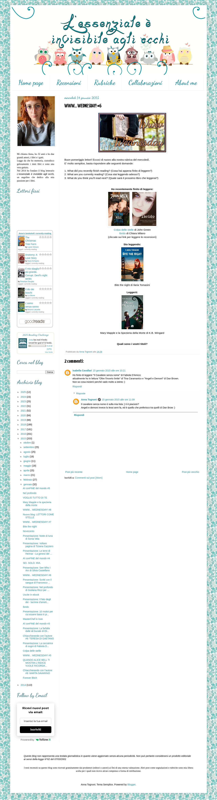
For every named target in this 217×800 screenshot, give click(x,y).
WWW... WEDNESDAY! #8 (37, 509)
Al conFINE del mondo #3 (36, 623)
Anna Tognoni (89, 399)
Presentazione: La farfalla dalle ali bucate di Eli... (36, 630)
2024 (24, 396)
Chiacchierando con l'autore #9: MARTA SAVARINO (37, 672)
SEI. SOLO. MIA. (32, 563)
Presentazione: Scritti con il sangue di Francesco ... (37, 581)
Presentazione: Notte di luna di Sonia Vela (38, 537)
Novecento (28, 531)
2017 (24, 429)
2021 (24, 410)
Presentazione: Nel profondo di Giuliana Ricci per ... (38, 588)
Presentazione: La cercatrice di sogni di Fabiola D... (38, 645)
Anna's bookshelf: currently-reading (35, 233)
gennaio (28, 484)
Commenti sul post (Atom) (88, 477)
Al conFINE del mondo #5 (36, 488)
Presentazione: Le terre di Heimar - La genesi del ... (37, 552)
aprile (26, 470)
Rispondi (77, 386)
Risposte (80, 393)
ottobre (27, 442)
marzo (27, 475)
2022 (24, 406)
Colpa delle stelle (124, 229)
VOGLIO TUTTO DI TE (35, 497)
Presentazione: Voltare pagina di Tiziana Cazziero (38, 545)
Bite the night (30, 526)
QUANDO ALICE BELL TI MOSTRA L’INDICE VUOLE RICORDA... (36, 663)
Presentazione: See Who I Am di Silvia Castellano (37, 569)
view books (49, 352)
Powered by (36, 739)
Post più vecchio (190, 472)
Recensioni (68, 83)
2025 (24, 392)
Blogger (131, 784)
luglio (26, 456)
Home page (30, 83)
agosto (27, 452)
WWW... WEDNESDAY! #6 (37, 575)
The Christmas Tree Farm (30, 240)
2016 (24, 434)
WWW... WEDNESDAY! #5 (37, 655)
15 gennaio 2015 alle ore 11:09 (118, 399)
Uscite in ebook (31, 594)
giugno (27, 461)
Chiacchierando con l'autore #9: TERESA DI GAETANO (38, 637)
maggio (27, 465)
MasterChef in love (33, 619)
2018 (24, 424)
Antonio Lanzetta (33, 310)
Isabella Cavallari (82, 370)
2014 (24, 685)
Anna (31, 340)
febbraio (28, 479)
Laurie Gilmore (33, 247)
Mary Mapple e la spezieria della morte (37, 503)
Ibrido (122, 233)
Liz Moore (31, 295)
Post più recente (73, 472)
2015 (24, 438)
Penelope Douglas (27, 281)
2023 (24, 401)
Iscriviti (35, 729)
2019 (24, 420)
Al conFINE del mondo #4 (36, 558)
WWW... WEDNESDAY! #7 (37, 522)
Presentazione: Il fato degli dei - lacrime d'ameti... (37, 601)
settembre (29, 447)
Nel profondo (29, 493)
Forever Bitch (30, 677)
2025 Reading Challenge (36, 334)
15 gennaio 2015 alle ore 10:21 (109, 370)
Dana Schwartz (33, 261)
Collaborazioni (145, 83)
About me (186, 83)
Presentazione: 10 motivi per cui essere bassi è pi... (38, 613)
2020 (24, 415)
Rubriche (104, 83)
